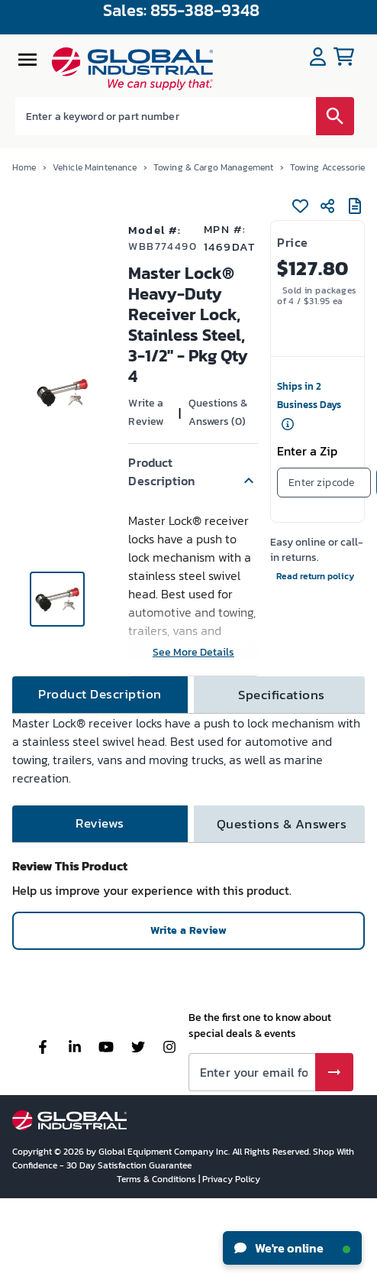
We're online (292, 1248)
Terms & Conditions (157, 1179)
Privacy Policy (231, 1179)
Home (24, 167)
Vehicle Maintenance (95, 167)
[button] (193, 471)
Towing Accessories (329, 167)
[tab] (100, 694)
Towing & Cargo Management (213, 167)
